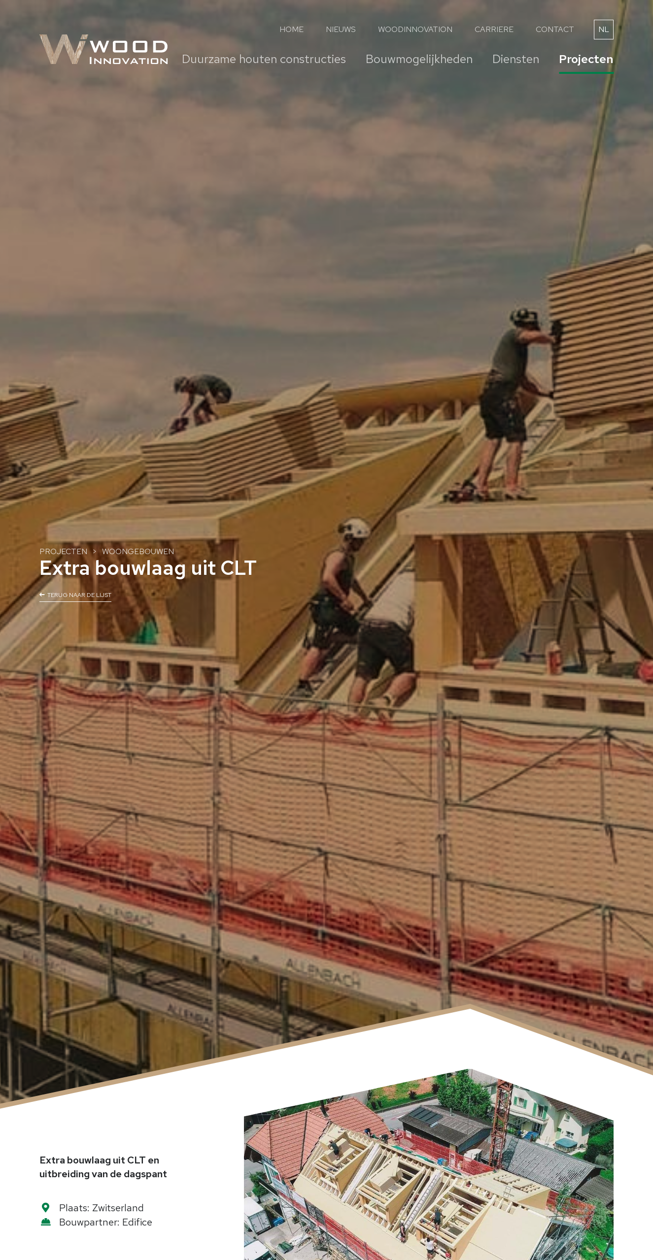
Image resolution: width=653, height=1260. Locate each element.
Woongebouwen (138, 551)
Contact (555, 29)
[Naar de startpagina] (103, 49)
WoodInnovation (415, 29)
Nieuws (341, 29)
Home (291, 29)
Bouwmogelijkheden (419, 58)
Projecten (586, 58)
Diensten (515, 58)
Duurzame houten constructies (264, 58)
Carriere (494, 29)
